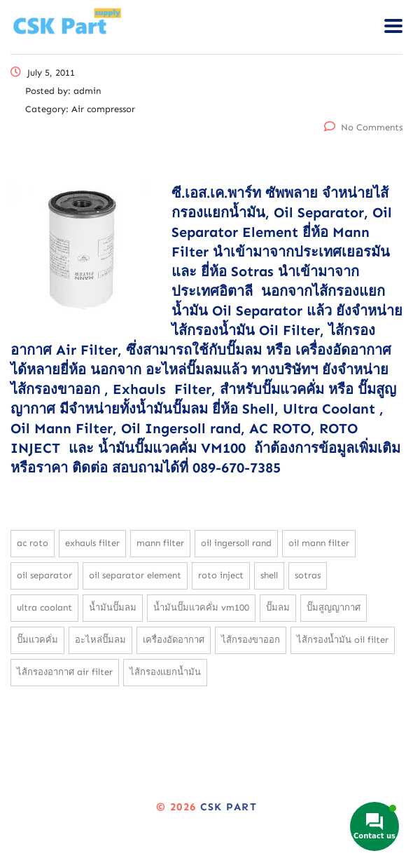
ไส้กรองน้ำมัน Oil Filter (342, 639)
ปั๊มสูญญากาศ (333, 607)
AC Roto (32, 543)
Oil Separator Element (135, 575)
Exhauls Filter (92, 543)
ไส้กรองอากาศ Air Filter (65, 672)
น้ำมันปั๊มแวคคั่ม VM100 (201, 607)
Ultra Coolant (44, 607)
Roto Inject (221, 575)
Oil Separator (44, 575)
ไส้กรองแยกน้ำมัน (165, 672)
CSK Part (228, 807)
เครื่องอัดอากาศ (173, 639)
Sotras (308, 575)
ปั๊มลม (278, 607)
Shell (269, 575)
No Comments (363, 127)
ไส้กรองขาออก (250, 639)
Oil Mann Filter (318, 543)
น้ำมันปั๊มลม (112, 607)
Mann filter (160, 543)
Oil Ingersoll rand (236, 543)
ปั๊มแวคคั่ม (37, 639)
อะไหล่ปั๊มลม (100, 639)
